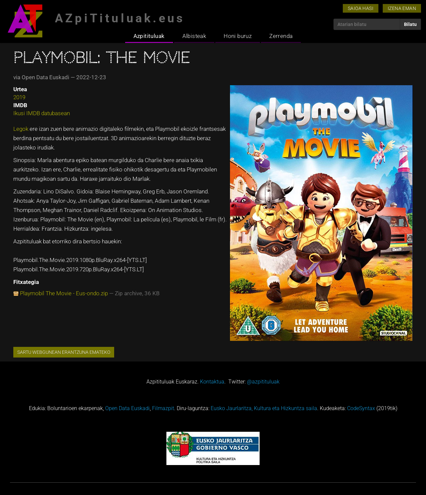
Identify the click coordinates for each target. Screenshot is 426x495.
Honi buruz (238, 36)
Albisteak (194, 36)
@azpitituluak (263, 381)
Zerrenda (281, 36)
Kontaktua (212, 381)
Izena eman (402, 8)
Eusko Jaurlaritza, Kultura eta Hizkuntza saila (264, 408)
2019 (19, 97)
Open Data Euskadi (127, 408)
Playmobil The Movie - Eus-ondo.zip (64, 293)
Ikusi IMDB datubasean (41, 113)
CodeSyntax (361, 408)
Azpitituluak (149, 36)
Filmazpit (163, 408)
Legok (20, 128)
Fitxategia (26, 282)
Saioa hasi (360, 8)
